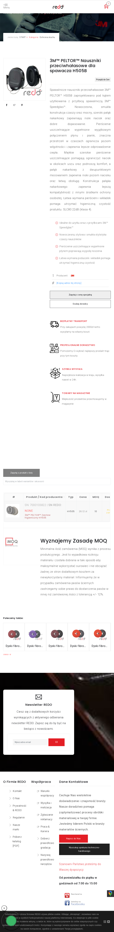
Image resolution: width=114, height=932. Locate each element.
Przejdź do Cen (103, 79)
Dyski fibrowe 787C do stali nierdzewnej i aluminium (100, 646)
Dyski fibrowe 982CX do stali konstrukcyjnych (35, 646)
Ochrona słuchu (47, 37)
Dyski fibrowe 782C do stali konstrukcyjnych (57, 646)
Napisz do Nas (73, 838)
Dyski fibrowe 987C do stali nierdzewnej (78, 646)
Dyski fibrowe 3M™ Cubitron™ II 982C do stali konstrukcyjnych (14, 646)
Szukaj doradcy (80, 304)
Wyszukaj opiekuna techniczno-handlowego (84, 849)
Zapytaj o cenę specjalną (80, 295)
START (22, 37)
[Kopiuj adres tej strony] (69, 283)
